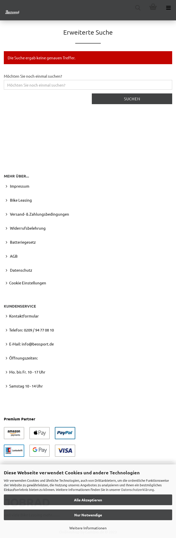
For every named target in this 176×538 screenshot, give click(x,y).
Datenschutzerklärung (137, 489)
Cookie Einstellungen (27, 282)
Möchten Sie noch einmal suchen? (33, 76)
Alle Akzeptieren (88, 500)
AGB (13, 256)
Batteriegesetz (22, 242)
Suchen (132, 98)
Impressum (19, 186)
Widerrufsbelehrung (27, 228)
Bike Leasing (20, 200)
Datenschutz (20, 270)
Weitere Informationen (88, 528)
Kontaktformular (24, 315)
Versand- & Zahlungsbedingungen (39, 214)
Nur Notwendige (88, 515)
